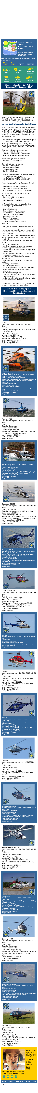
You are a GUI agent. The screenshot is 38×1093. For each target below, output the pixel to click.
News (34, 1081)
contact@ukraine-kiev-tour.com (13, 1073)
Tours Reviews (13, 63)
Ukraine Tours (5, 63)
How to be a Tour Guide (30, 63)
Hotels (4, 1081)
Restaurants (19, 1081)
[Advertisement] (19, 20)
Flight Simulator (18, 80)
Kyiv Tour (7, 71)
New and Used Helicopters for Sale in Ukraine (19, 124)
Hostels (11, 1081)
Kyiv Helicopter (31, 79)
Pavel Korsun (31, 1050)
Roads (28, 1081)
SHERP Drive (19, 71)
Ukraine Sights (21, 63)
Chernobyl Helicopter (30, 72)
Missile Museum (6, 80)
